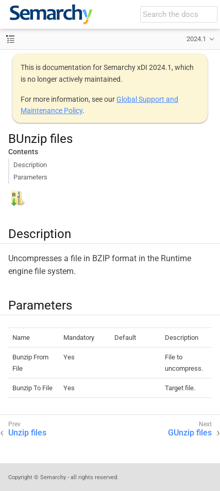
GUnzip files (190, 433)
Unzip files (27, 433)
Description (30, 165)
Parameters (30, 177)
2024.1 (196, 39)
